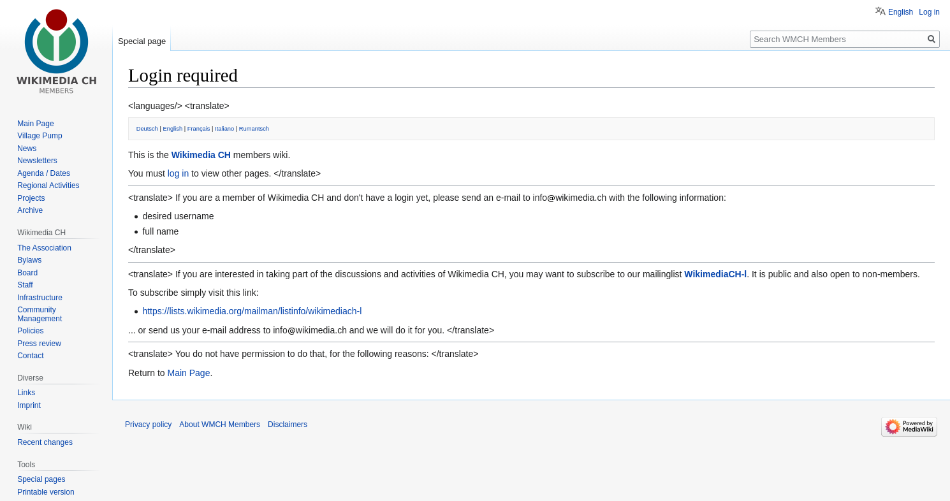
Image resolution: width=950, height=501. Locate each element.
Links (26, 392)
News (26, 148)
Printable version (45, 492)
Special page (142, 41)
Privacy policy (148, 424)
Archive (30, 210)
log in (178, 173)
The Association (44, 247)
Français (198, 129)
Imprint (29, 405)
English (173, 129)
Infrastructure (39, 297)
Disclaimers (287, 424)
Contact (30, 355)
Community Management (39, 314)
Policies (30, 330)
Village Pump (39, 135)
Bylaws (29, 260)
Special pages (41, 479)
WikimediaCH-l (715, 274)
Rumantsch (254, 129)
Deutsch (147, 129)
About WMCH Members (219, 424)
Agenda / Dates (43, 173)
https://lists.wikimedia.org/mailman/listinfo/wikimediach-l (252, 311)
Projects (31, 198)
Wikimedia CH (201, 155)
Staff (25, 284)
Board (27, 272)
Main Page (188, 373)
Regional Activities (48, 185)
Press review (39, 343)
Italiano (224, 129)
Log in (929, 12)
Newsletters (37, 160)
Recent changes (45, 442)
